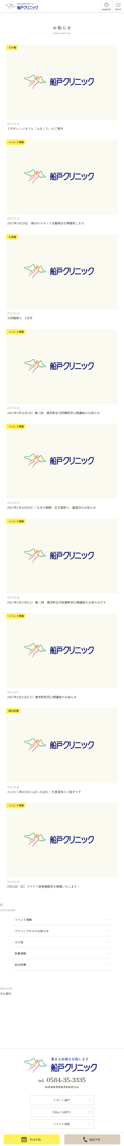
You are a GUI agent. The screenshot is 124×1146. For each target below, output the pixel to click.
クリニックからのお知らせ (32, 931)
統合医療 (20, 965)
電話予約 (91, 1139)
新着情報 (20, 953)
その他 (19, 942)
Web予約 (31, 1139)
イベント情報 (23, 920)
